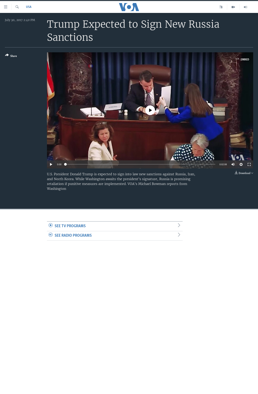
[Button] (11, 56)
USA (28, 7)
